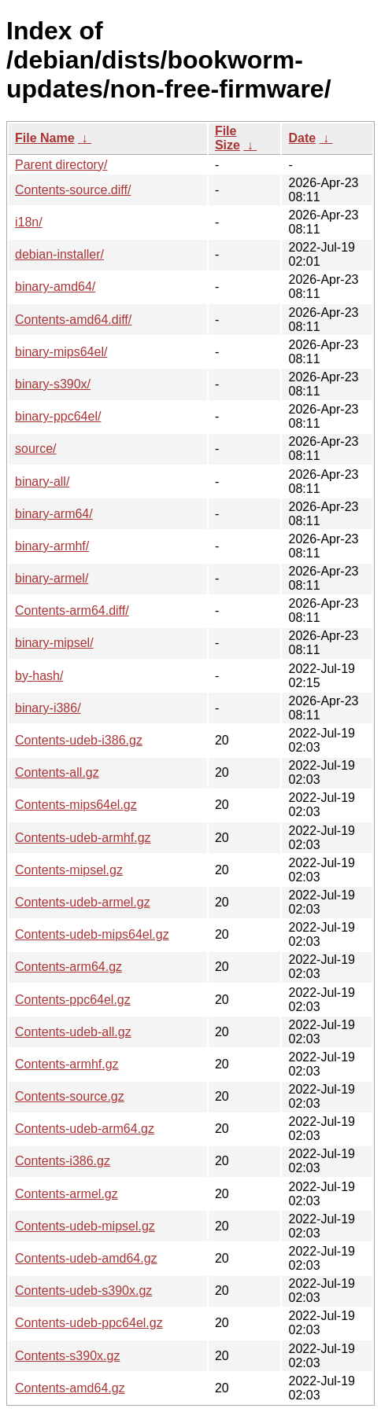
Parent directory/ (61, 164)
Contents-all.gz (57, 772)
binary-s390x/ (53, 384)
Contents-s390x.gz (67, 1355)
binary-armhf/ (52, 546)
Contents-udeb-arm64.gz (84, 1128)
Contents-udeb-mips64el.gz (92, 934)
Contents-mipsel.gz (69, 870)
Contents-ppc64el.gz (73, 999)
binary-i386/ (48, 708)
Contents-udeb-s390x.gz (83, 1290)
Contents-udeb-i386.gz (78, 740)
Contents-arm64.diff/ (72, 610)
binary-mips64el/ (61, 352)
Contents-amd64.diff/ (73, 319)
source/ (35, 448)
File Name (45, 138)
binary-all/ (42, 481)
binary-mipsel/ (54, 642)
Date (302, 138)
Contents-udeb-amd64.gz (86, 1258)
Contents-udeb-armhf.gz (83, 837)
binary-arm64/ (54, 513)
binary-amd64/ (55, 286)
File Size (227, 138)
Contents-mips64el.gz (76, 804)
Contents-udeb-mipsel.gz (85, 1226)
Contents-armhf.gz (67, 1064)
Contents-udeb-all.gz (73, 1032)
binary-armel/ (51, 578)
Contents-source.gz (69, 1096)
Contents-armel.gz (66, 1194)
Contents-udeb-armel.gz (82, 902)
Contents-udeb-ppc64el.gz (89, 1322)
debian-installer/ (59, 254)
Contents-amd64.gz (70, 1388)
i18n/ (29, 222)
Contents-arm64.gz (68, 966)
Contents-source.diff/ (73, 190)
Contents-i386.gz (62, 1160)
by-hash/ (39, 675)
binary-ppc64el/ (58, 416)
